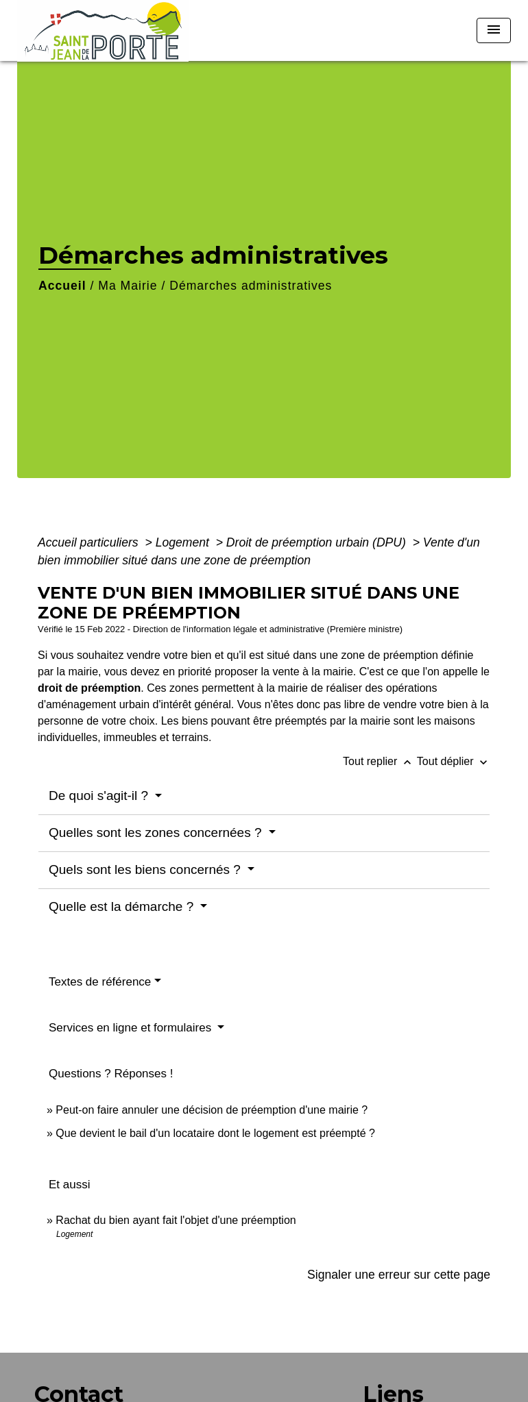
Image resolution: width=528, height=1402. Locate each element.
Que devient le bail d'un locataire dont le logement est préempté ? (215, 1133)
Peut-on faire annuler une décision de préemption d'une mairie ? (212, 1110)
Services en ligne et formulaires (132, 1027)
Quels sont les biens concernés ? (146, 869)
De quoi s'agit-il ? (100, 795)
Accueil (62, 285)
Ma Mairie (127, 285)
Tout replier (380, 761)
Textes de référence (100, 981)
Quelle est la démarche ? (123, 906)
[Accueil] (103, 30)
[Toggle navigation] (494, 30)
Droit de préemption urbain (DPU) (317, 542)
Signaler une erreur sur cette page (398, 1274)
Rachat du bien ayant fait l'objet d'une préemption (176, 1220)
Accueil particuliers (90, 542)
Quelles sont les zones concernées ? (157, 832)
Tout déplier (453, 761)
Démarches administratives (250, 285)
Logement (184, 542)
